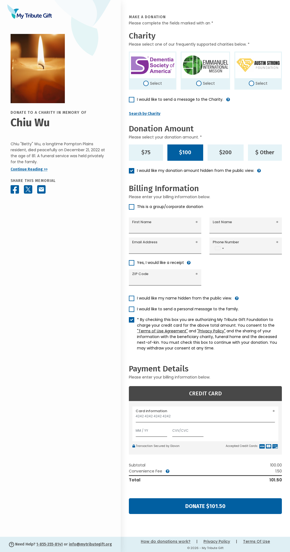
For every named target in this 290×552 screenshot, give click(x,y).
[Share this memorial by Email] (41, 189)
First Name (141, 222)
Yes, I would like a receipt (160, 262)
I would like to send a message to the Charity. (180, 99)
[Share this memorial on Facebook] (15, 189)
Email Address (144, 242)
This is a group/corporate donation (170, 206)
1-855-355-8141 (49, 544)
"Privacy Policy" (211, 331)
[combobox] (219, 248)
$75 (146, 152)
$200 (225, 152)
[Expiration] (151, 429)
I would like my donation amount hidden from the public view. (195, 170)
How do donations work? (165, 541)
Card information (151, 411)
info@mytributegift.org (90, 544)
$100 (185, 152)
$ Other (264, 152)
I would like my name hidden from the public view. (184, 298)
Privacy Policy (216, 541)
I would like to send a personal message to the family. (188, 309)
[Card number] (205, 417)
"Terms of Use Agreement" (162, 331)
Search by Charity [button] (144, 113)
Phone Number (226, 242)
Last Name (222, 222)
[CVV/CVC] (188, 429)
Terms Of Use (256, 541)
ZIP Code (140, 273)
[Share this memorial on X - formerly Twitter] (28, 189)
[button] (228, 101)
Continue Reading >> (29, 169)
